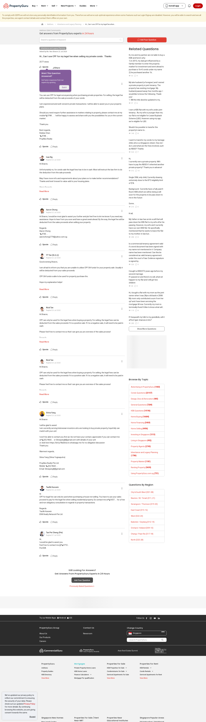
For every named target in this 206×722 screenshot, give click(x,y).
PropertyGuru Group (49, 628)
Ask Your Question (82, 580)
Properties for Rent (149, 663)
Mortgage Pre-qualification (84, 678)
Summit (128, 651)
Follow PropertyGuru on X (162, 618)
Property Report (161, 650)
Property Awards (89, 651)
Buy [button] (35, 5)
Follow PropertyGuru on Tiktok (165, 618)
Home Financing (140, 423)
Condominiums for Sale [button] (117, 671)
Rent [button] (45, 5)
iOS (69, 618)
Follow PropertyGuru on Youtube (154, 618)
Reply (54, 147)
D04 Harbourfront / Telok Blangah (152, 691)
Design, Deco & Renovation (144, 399)
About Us (43, 633)
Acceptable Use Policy (48, 716)
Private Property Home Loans (85, 668)
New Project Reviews (49, 697)
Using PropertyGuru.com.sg (145, 473)
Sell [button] (55, 5)
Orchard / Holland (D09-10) (142, 528)
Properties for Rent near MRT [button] (86, 697)
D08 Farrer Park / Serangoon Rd (151, 700)
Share (56, 67)
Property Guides (47, 671)
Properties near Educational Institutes (117, 688)
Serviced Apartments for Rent (151, 675)
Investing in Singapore (143, 434)
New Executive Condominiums (52, 694)
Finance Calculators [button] (83, 674)
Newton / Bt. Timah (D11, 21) (143, 498)
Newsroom (87, 633)
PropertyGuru (48, 663)
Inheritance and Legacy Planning (53, 48)
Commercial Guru (50, 651)
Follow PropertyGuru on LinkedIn (158, 618)
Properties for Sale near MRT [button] (86, 693)
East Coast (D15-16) (139, 510)
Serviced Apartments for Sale (118, 675)
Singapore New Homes (52, 686)
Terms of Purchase (101, 716)
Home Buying (140, 417)
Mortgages (79, 663)
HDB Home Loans (80, 671)
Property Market (141, 461)
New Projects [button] (69, 5)
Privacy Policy (29, 704)
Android (61, 618)
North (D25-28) (137, 540)
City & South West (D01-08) (142, 492)
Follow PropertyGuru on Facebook (146, 618)
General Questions (141, 405)
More (94, 5)
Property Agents (141, 446)
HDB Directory (46, 675)
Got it (64, 87)
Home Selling (139, 429)
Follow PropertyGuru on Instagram (150, 618)
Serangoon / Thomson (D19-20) (144, 504)
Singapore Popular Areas (152, 686)
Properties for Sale (116, 663)
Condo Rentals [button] (146, 671)
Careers (42, 641)
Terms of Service (68, 716)
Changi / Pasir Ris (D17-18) (142, 534)
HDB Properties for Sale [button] (117, 668)
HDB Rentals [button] (146, 668)
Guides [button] (82, 5)
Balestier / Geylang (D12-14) (142, 522)
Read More (44, 191)
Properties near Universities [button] (118, 693)
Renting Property (141, 467)
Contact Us (88, 628)
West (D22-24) (137, 516)
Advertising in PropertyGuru (145, 387)
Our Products (44, 637)
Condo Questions (141, 393)
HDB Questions (140, 411)
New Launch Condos (49, 691)
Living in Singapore (141, 440)
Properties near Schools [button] (117, 697)
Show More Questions (146, 329)
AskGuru (44, 668)
